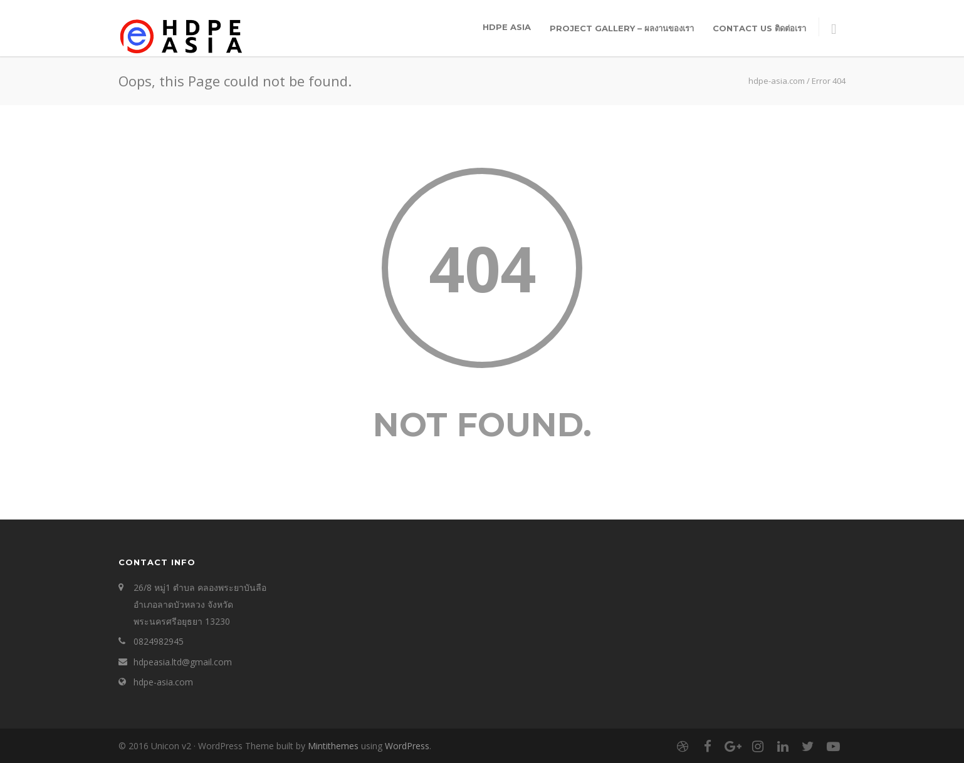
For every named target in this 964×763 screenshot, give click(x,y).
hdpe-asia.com (163, 682)
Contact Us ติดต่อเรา (759, 28)
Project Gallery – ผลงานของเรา (622, 28)
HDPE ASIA (507, 27)
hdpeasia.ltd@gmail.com (183, 662)
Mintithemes (333, 746)
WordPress (407, 746)
